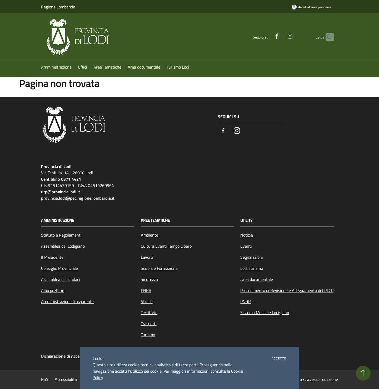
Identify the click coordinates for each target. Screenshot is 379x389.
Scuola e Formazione (159, 268)
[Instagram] (281, 35)
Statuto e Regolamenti (61, 235)
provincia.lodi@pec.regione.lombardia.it (77, 198)
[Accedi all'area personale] (311, 7)
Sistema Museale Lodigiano (264, 312)
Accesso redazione (321, 379)
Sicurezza (149, 279)
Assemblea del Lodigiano (63, 246)
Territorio (149, 312)
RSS (44, 379)
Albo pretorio (52, 290)
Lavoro (147, 257)
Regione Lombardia (58, 7)
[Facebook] (268, 35)
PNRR (146, 290)
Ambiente (149, 235)
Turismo (148, 335)
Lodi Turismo (251, 268)
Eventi (246, 246)
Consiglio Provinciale (59, 268)
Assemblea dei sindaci (60, 279)
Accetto (279, 358)
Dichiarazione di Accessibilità (67, 356)
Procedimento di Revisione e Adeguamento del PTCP (286, 290)
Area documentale (256, 279)
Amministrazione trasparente (67, 301)
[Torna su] (363, 373)
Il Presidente (52, 257)
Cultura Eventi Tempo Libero (166, 246)
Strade (147, 301)
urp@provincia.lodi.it (60, 192)
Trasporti (149, 323)
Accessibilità (66, 379)
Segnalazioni (251, 257)
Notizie (246, 235)
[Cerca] (328, 37)
